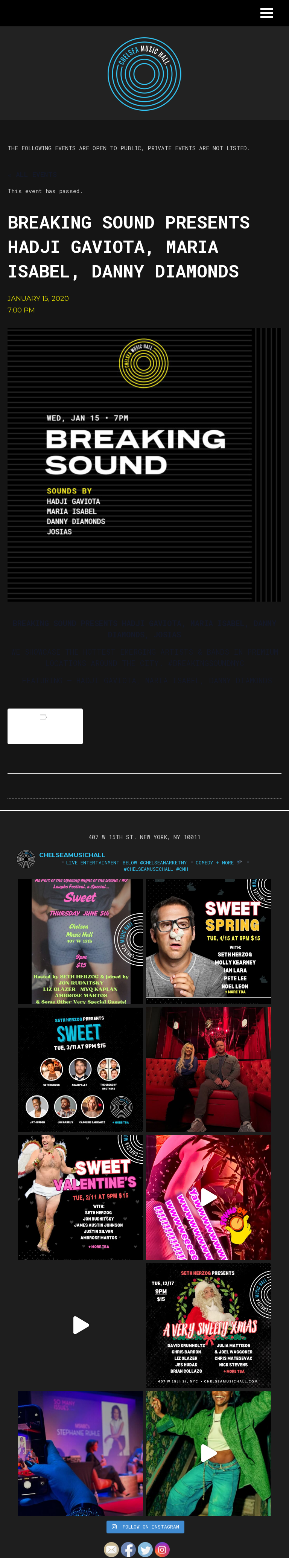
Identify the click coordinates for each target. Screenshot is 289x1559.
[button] (267, 13)
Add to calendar (45, 726)
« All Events (32, 174)
